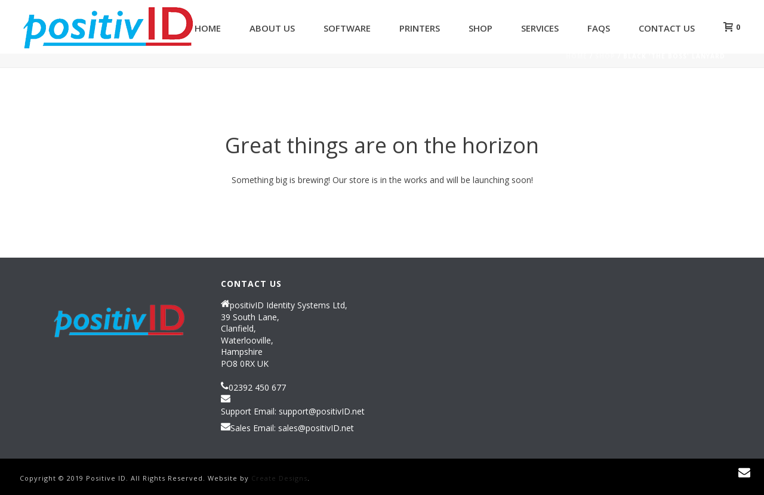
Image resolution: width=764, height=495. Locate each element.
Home (208, 28)
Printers (419, 28)
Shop (480, 28)
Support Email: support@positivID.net (293, 411)
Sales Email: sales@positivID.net (292, 428)
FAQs (598, 28)
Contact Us (667, 28)
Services (540, 28)
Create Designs (279, 478)
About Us (272, 28)
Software (347, 28)
